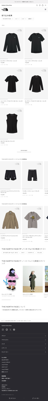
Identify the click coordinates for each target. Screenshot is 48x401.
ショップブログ (5, 369)
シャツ (16, 18)
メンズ (23, 18)
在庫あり (30, 18)
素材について (5, 372)
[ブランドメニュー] (45, 10)
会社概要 (4, 380)
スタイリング (4, 367)
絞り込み (12, 398)
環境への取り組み (6, 378)
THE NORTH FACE (7, 18)
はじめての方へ (5, 360)
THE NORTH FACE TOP (10, 320)
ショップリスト (5, 364)
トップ (2, 320)
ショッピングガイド (6, 362)
